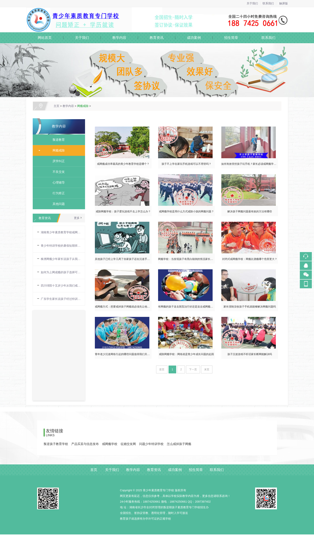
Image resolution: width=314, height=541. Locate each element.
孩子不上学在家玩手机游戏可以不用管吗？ (186, 163)
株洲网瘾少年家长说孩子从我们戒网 (60, 259)
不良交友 (57, 171)
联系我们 (268, 3)
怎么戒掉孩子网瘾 (179, 444)
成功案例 (194, 38)
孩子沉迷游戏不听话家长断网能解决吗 (249, 354)
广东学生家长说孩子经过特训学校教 (60, 299)
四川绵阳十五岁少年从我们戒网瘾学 (60, 285)
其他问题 (57, 204)
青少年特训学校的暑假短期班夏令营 (60, 245)
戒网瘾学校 (109, 444)
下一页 (193, 369)
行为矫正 (57, 193)
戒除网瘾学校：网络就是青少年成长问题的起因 (186, 354)
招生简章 (231, 38)
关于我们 (252, 3)
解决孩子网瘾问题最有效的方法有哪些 (249, 211)
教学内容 (119, 38)
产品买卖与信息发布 (85, 444)
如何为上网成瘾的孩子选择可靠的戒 (60, 272)
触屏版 (283, 3)
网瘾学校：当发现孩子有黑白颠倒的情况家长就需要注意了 (192, 259)
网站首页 (45, 38)
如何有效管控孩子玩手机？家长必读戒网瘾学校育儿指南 (254, 163)
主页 (56, 106)
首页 (93, 470)
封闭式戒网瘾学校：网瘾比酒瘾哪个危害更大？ (249, 259)
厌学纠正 (57, 161)
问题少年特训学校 (151, 444)
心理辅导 (57, 182)
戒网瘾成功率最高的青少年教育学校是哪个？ (123, 163)
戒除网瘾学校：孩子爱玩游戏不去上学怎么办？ (123, 211)
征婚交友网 (128, 444)
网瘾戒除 (83, 106)
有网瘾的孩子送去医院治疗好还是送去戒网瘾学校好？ (189, 306)
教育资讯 (157, 38)
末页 (206, 369)
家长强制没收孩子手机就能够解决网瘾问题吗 (250, 306)
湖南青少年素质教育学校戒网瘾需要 (60, 232)
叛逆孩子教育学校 (56, 444)
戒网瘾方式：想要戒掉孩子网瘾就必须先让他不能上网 (126, 306)
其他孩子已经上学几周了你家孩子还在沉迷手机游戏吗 (126, 259)
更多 (77, 218)
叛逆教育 (57, 139)
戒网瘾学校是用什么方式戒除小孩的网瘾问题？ (186, 211)
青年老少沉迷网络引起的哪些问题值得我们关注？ (123, 354)
